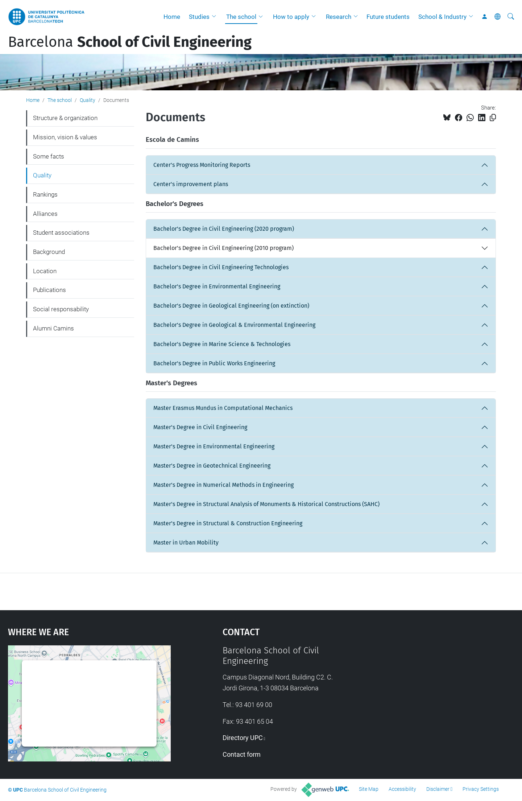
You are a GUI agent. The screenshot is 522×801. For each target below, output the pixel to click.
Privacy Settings (481, 789)
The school (241, 16)
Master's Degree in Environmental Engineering (213, 446)
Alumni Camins (53, 328)
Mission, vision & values (65, 137)
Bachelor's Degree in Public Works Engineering (214, 363)
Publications (49, 289)
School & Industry (442, 16)
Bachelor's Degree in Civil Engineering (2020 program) (223, 228)
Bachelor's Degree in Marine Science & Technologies (221, 344)
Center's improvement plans (190, 184)
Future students (388, 16)
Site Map (368, 789)
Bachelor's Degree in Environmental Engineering (216, 286)
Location (45, 271)
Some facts (48, 156)
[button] (216, 16)
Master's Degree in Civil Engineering (200, 427)
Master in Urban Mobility (186, 542)
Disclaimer (438, 789)
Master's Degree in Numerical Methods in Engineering (223, 484)
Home (171, 16)
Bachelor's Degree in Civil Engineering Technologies (221, 267)
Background (49, 251)
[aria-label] (511, 16)
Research (338, 16)
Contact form (242, 754)
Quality (87, 100)
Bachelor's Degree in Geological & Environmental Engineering (234, 324)
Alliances (45, 213)
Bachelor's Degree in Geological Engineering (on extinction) (231, 305)
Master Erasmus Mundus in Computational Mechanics (223, 407)
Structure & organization (65, 118)
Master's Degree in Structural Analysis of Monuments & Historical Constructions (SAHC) (266, 504)
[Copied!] (493, 118)
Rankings (45, 194)
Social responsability (61, 309)
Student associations (61, 232)
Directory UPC (243, 738)
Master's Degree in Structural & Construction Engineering (227, 523)
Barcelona (130, 42)
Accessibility (402, 789)
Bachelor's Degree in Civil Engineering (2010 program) (223, 248)
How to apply (291, 16)
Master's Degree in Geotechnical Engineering (211, 465)
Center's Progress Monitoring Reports (201, 164)
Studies (199, 16)
